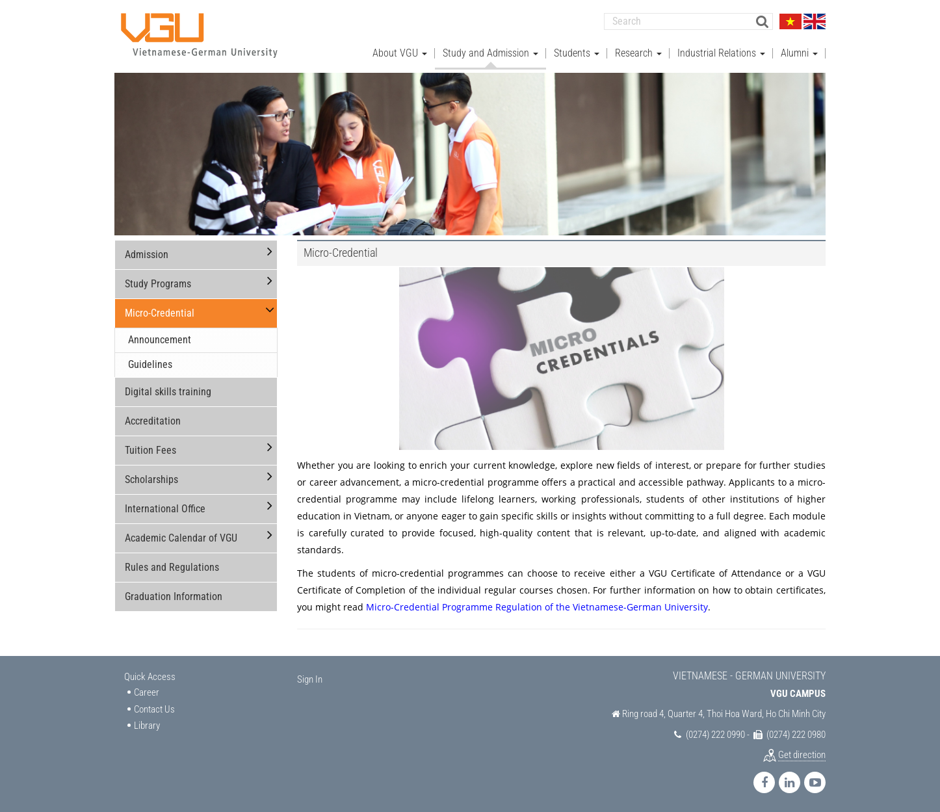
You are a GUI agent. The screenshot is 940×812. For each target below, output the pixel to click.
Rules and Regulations (172, 566)
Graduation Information (173, 596)
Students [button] (576, 52)
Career (146, 692)
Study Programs (158, 283)
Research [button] (638, 52)
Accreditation (153, 420)
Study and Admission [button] (490, 52)
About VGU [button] (399, 52)
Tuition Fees (150, 449)
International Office (165, 508)
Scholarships (151, 479)
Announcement (159, 339)
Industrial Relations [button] (721, 52)
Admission (146, 254)
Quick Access (150, 676)
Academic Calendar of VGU (181, 537)
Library (147, 725)
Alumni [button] (799, 52)
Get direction (802, 754)
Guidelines (150, 364)
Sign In (309, 679)
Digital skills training (168, 391)
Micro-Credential (159, 312)
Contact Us (154, 708)
